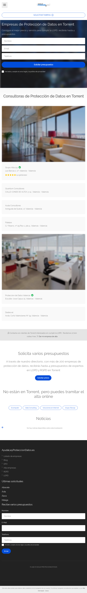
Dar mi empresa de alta (47, 336)
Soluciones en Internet (51, 408)
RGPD (6, 472)
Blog (6, 460)
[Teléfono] (43, 56)
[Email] (43, 48)
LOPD (6, 475)
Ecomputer (15, 408)
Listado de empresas (13, 456)
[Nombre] (43, 41)
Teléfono (5, 534)
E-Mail (4, 522)
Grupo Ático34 (70, 408)
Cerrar (47, 590)
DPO (5, 464)
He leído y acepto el (25, 71)
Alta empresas (10, 468)
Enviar (6, 551)
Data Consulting (31, 408)
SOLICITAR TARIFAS (43, 15)
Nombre (5, 511)
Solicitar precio (43, 378)
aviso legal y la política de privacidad (32, 71)
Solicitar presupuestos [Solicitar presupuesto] (43, 65)
